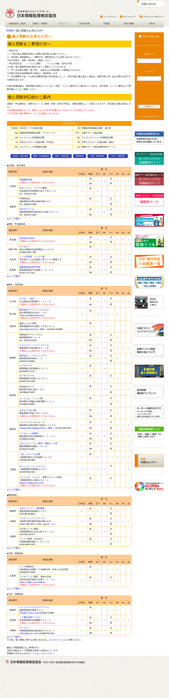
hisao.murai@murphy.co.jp (31, 315)
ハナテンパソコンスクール (32, 518)
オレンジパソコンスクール (32, 466)
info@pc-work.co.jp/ (29, 613)
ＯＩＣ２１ (24, 627)
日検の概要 (129, 23)
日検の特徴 (84, 23)
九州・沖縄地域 (118, 156)
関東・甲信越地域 (41, 156)
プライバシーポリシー (153, 16)
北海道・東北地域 (20, 156)
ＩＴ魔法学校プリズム (29, 617)
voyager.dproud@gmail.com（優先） (37, 428)
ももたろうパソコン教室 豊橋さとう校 (38, 443)
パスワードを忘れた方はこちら (149, 116)
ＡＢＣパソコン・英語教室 (32, 508)
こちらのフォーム (55, 640)
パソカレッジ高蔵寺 (28, 433)
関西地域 (79, 156)
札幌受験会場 (25, 179)
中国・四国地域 (97, 156)
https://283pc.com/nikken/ (32, 582)
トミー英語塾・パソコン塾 (32, 256)
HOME (9, 30)
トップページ (109, 16)
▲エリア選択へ (14, 218)
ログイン (149, 106)
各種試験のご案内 (17, 23)
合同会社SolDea (27, 238)
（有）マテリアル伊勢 (29, 454)
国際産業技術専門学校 (29, 267)
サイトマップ (129, 16)
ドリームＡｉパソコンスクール (34, 345)
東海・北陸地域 (62, 156)
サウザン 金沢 (26, 298)
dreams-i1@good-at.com (31, 483)
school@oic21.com (28, 633)
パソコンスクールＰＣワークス (34, 607)
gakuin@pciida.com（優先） (33, 329)
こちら (52, 524)
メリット (62, 23)
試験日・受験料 (40, 23)
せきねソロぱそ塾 (27, 410)
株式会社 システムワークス (33, 355)
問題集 (107, 23)
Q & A (151, 23)
